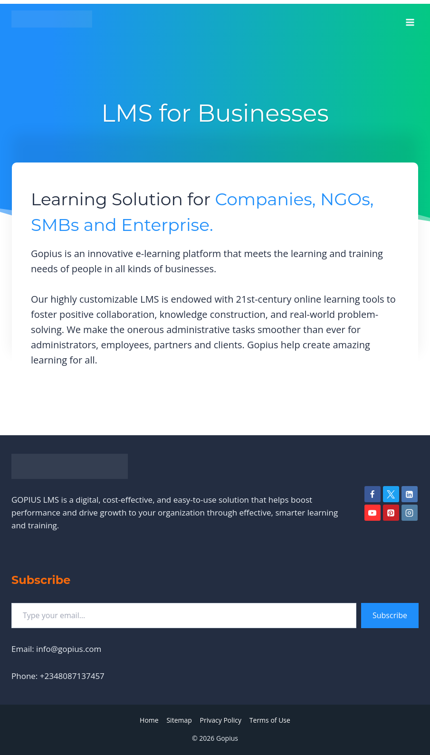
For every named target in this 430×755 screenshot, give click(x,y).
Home (149, 720)
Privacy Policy (220, 720)
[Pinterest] (391, 513)
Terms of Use (269, 720)
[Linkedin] (409, 494)
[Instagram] (409, 513)
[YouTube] (372, 513)
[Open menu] (410, 19)
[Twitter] (391, 494)
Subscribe (390, 615)
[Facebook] (372, 494)
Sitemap (178, 720)
